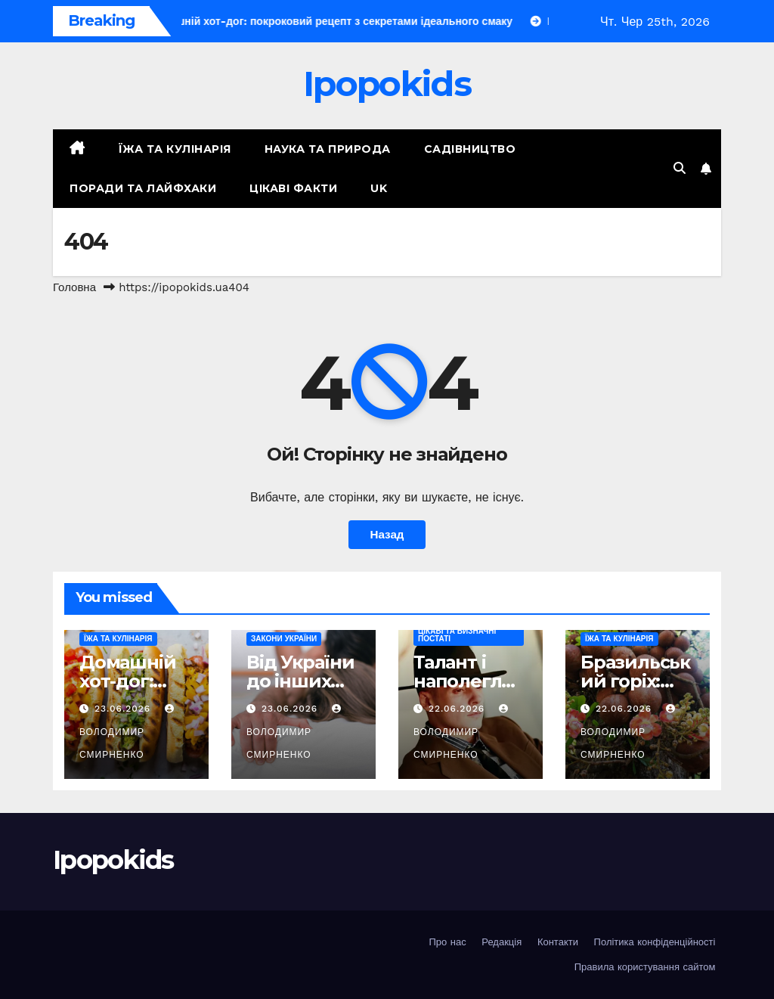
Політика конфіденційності (655, 942)
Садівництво (470, 149)
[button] (679, 168)
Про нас (447, 942)
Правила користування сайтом (645, 967)
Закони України (284, 638)
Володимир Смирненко (128, 732)
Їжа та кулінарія (175, 149)
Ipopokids (387, 83)
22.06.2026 (458, 708)
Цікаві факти (293, 188)
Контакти (557, 942)
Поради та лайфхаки (143, 188)
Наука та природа (328, 149)
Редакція (501, 942)
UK (378, 188)
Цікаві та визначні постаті (457, 635)
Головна (74, 287)
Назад (387, 534)
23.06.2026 (124, 708)
